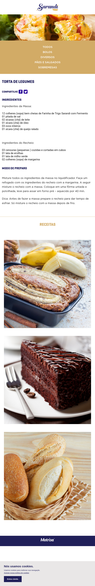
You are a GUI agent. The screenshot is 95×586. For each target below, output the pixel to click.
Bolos (47, 52)
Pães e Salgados (47, 62)
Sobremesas (47, 67)
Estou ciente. (13, 579)
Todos (47, 47)
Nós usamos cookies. (18, 566)
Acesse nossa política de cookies (16, 573)
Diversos (48, 57)
